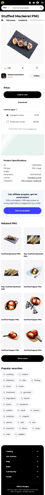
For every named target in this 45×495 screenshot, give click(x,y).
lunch (7, 404)
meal (21, 410)
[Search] (40, 7)
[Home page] (2, 20)
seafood (8, 428)
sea (32, 422)
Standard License (34, 178)
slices (23, 428)
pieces (7, 422)
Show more (22, 358)
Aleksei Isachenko (16, 75)
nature (34, 410)
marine (7, 410)
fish (22, 380)
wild (6, 434)
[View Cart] (29, 2)
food (6, 386)
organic (24, 416)
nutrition (8, 416)
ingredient (9, 398)
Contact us (31, 129)
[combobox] (27, 7)
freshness (9, 392)
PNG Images (26, 181)
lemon (25, 398)
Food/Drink (37, 181)
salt (20, 422)
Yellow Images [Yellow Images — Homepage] (22, 486)
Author (10, 77)
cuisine (23, 374)
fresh (20, 386)
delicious (8, 380)
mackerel (22, 404)
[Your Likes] (33, 2)
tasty (36, 428)
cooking (8, 374)
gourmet (25, 392)
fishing (35, 380)
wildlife (19, 434)
